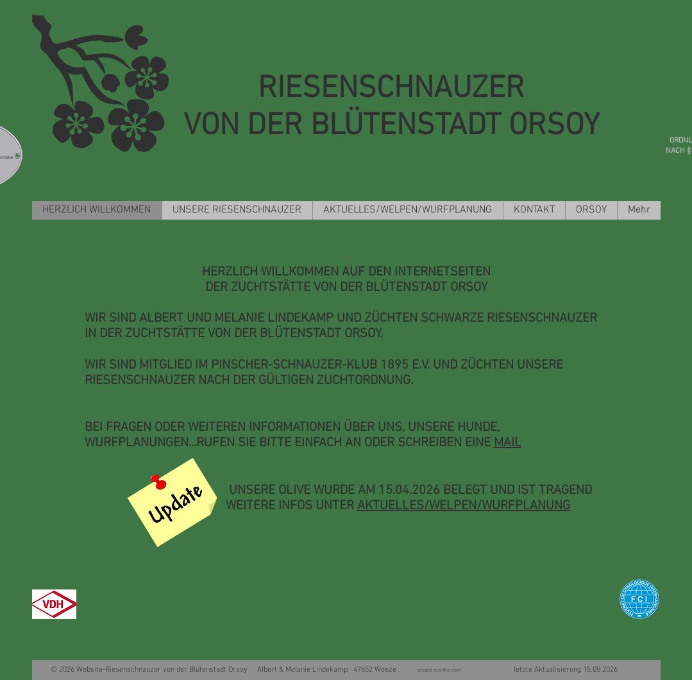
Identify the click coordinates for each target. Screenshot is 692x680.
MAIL (507, 443)
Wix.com (453, 670)
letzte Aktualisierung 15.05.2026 (541, 669)
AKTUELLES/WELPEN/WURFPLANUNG (463, 506)
